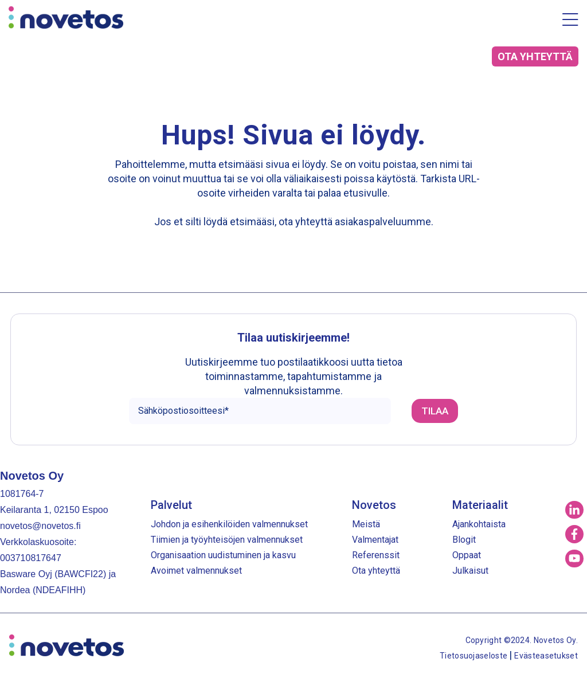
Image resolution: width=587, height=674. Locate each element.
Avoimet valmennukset (196, 570)
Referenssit (376, 555)
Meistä (366, 524)
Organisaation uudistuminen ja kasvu (223, 555)
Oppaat (466, 555)
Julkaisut (470, 570)
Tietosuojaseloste (474, 655)
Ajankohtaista (479, 524)
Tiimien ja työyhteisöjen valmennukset (227, 539)
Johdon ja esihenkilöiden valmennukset (229, 524)
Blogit (464, 539)
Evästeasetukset (546, 655)
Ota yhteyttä (376, 570)
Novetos (374, 505)
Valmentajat (375, 539)
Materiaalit (480, 505)
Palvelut (171, 505)
